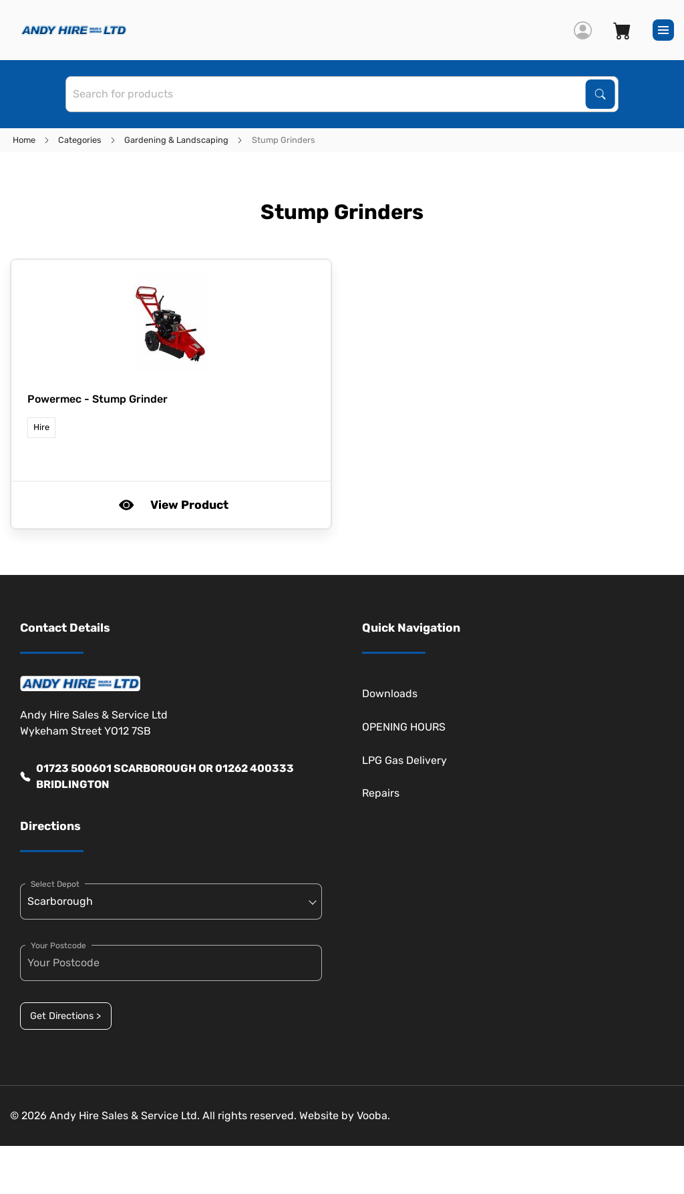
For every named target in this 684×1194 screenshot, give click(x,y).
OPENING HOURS (404, 727)
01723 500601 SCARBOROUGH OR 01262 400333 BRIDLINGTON (157, 777)
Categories (80, 140)
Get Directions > (65, 1016)
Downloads (389, 693)
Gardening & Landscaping (176, 140)
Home (24, 140)
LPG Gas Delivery (404, 760)
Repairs (380, 793)
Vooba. (373, 1115)
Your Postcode (58, 945)
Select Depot (55, 884)
